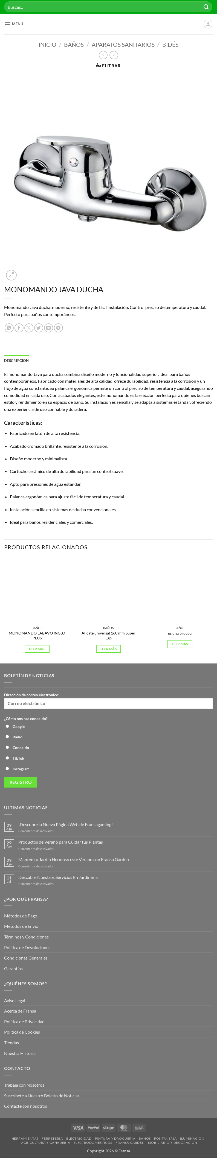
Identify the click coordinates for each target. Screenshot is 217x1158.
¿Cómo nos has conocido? (26, 718)
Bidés (170, 44)
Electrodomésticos (93, 1143)
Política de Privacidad (24, 1021)
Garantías (13, 968)
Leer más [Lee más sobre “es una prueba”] (180, 644)
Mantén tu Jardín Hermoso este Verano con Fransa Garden (73, 859)
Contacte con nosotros (25, 1106)
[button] (13, 24)
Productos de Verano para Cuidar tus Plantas (60, 841)
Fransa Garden (129, 1143)
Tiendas (11, 1042)
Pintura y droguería (115, 1138)
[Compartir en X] (28, 327)
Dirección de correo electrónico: (108, 700)
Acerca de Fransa (20, 1010)
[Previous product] (113, 55)
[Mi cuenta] (208, 24)
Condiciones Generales (26, 957)
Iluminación (192, 1138)
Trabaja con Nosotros (24, 1084)
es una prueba (180, 633)
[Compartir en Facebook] (19, 327)
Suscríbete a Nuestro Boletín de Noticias (42, 1095)
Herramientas (24, 1138)
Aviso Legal (14, 1000)
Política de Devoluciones (27, 947)
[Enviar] (206, 6)
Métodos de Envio (21, 926)
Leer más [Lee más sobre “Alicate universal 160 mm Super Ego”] (108, 649)
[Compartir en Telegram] (58, 327)
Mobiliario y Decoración (172, 1143)
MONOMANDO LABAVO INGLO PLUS (37, 636)
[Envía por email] (48, 327)
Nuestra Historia (20, 1053)
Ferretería (52, 1138)
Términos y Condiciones (26, 936)
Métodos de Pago (20, 915)
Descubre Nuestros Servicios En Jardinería (58, 877)
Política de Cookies (22, 1031)
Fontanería (165, 1138)
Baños (74, 44)
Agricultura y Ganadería (45, 1143)
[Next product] (103, 55)
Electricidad (78, 1138)
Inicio (47, 44)
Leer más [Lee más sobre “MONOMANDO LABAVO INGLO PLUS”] (37, 649)
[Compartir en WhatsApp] (9, 327)
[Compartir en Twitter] (38, 327)
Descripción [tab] (16, 360)
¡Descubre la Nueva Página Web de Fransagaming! (65, 824)
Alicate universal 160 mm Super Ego (108, 636)
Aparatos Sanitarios (123, 44)
